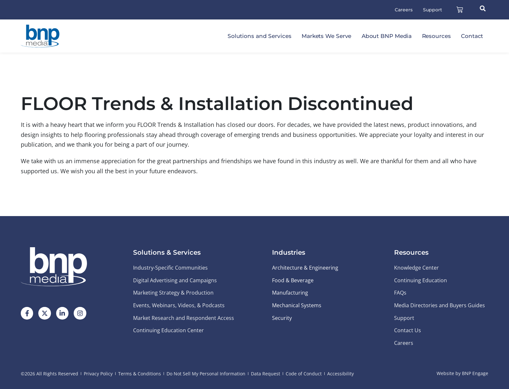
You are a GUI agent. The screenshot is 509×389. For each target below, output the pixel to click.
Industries (288, 252)
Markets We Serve (326, 36)
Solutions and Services (260, 36)
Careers (404, 10)
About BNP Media (387, 36)
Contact (472, 36)
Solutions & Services (167, 252)
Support (432, 10)
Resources (436, 36)
